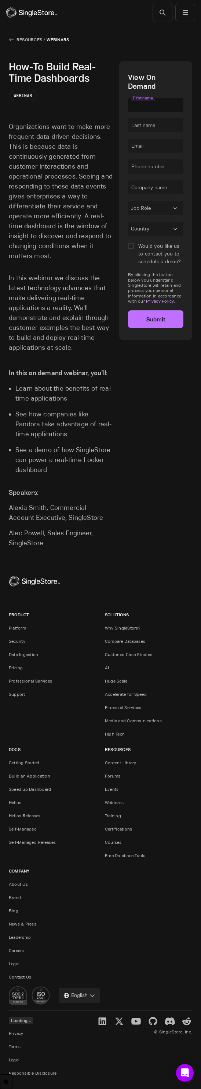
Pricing (16, 667)
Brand (15, 897)
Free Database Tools (125, 855)
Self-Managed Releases (32, 842)
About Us (18, 884)
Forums (112, 776)
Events (111, 789)
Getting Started (24, 762)
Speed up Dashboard (30, 789)
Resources (29, 39)
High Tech (115, 734)
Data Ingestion (23, 654)
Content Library (120, 762)
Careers (16, 950)
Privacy (16, 1033)
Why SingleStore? (122, 628)
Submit (155, 319)
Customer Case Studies (128, 654)
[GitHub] (152, 1021)
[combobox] (132, 209)
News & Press (22, 924)
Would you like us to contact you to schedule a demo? (159, 254)
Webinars (58, 39)
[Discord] (169, 1021)
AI (107, 667)
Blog (13, 910)
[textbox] (155, 105)
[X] (119, 1021)
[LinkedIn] (102, 1021)
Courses (113, 842)
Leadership (20, 937)
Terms (15, 1046)
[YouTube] (136, 1021)
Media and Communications (133, 720)
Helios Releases (25, 815)
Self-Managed (23, 829)
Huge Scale (116, 681)
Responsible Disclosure (32, 1073)
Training (113, 815)
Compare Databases (125, 641)
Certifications (118, 829)
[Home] (31, 12)
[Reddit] (186, 1021)
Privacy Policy (159, 301)
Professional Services (30, 681)
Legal (14, 963)
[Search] (162, 12)
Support (17, 694)
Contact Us (20, 977)
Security (17, 641)
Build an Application (29, 776)
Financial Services (123, 707)
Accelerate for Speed (126, 694)
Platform (17, 628)
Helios (15, 802)
